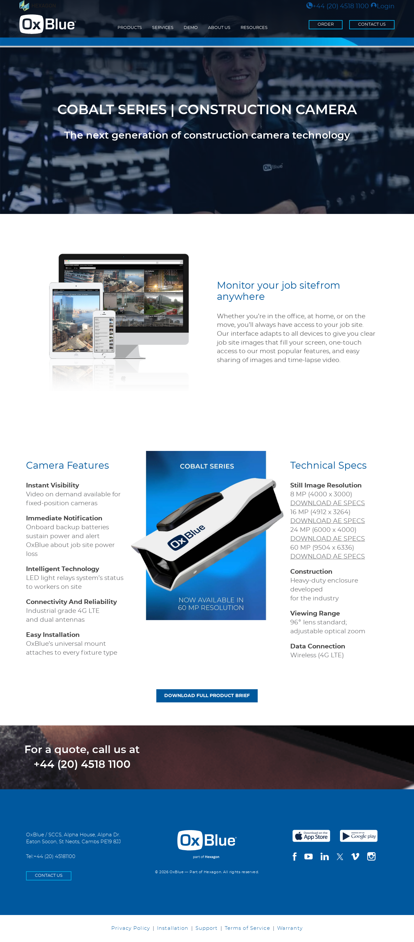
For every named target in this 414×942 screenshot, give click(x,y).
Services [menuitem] (162, 28)
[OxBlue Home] (207, 839)
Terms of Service (247, 928)
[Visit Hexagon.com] (37, 5)
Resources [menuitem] (254, 28)
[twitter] (340, 856)
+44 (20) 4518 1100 (337, 6)
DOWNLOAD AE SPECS (327, 503)
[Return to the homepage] (47, 24)
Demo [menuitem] (191, 28)
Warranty (290, 928)
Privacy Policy (130, 928)
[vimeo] (355, 857)
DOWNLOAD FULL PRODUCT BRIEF (207, 695)
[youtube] (308, 857)
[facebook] (295, 857)
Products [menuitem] (129, 28)
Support (206, 928)
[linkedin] (325, 857)
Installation (173, 928)
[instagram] (371, 857)
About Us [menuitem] (219, 28)
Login (383, 6)
